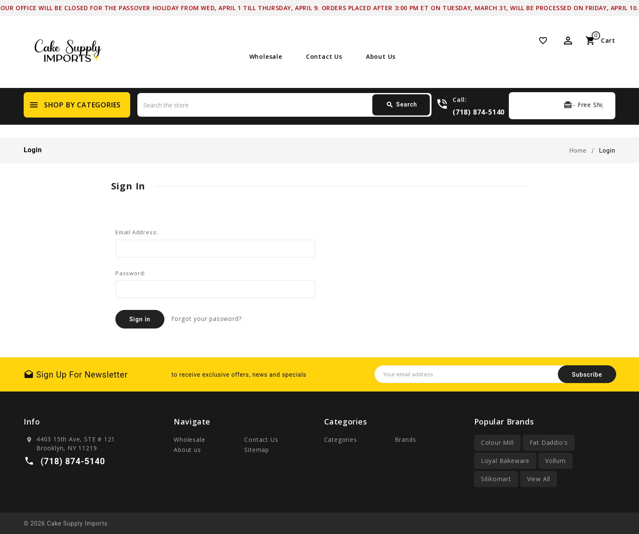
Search (401, 105)
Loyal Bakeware (505, 461)
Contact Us (324, 56)
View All (538, 479)
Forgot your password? (206, 319)
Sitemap (256, 450)
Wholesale (265, 56)
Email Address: (136, 232)
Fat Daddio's (549, 442)
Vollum (555, 461)
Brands (405, 439)
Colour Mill (497, 442)
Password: (130, 273)
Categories (340, 439)
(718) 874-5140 (479, 111)
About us (381, 56)
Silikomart (496, 479)
